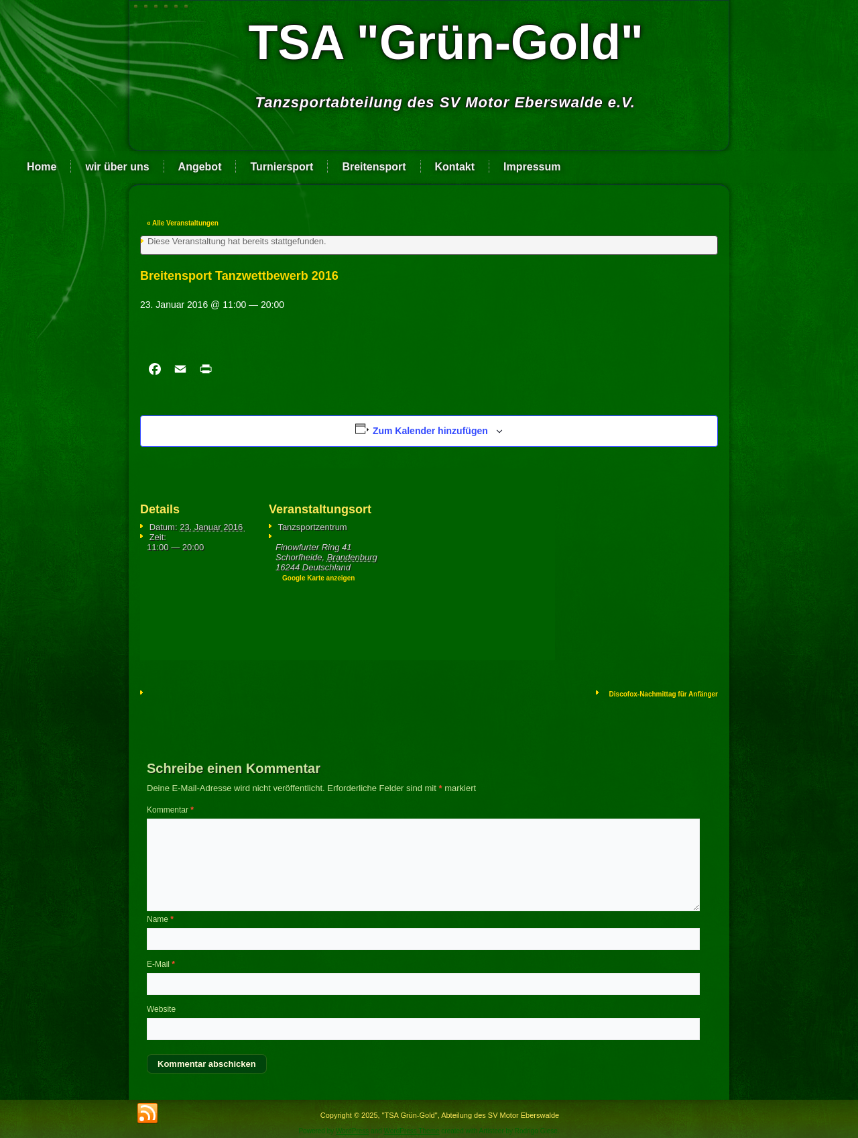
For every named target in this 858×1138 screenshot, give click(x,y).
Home (41, 166)
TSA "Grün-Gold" (446, 42)
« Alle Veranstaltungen (183, 223)
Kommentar (170, 810)
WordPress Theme (412, 1131)
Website (161, 1009)
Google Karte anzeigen (318, 578)
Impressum (531, 166)
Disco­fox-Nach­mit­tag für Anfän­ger (663, 694)
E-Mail (161, 964)
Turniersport (281, 166)
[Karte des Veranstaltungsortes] (468, 560)
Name (160, 919)
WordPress (352, 1131)
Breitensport (374, 166)
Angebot (200, 166)
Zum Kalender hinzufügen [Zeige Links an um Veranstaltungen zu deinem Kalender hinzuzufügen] (430, 430)
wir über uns (117, 166)
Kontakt (455, 166)
